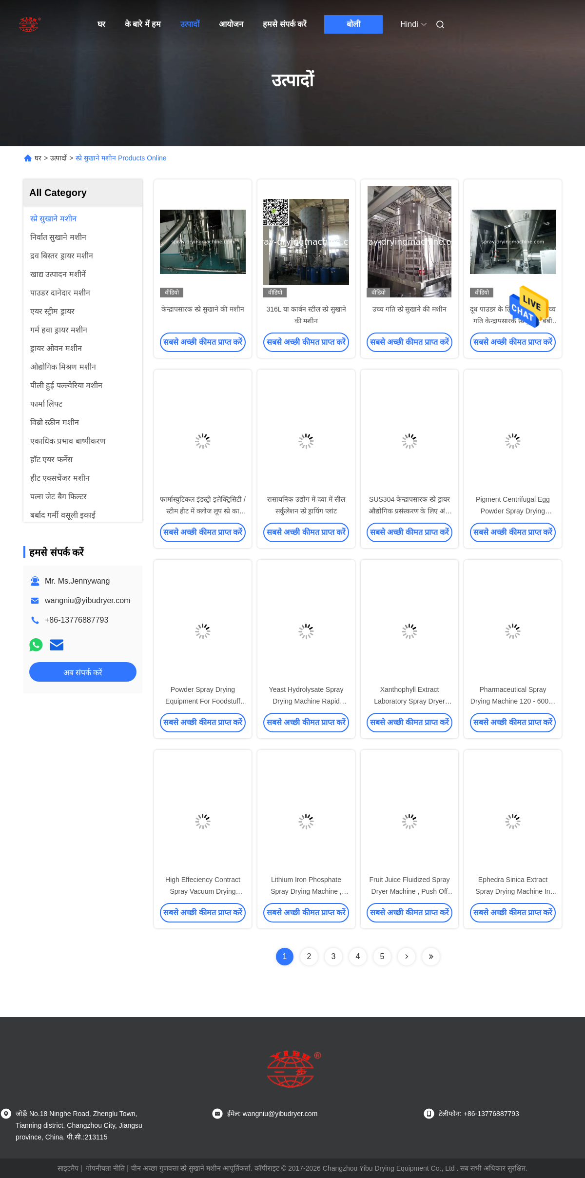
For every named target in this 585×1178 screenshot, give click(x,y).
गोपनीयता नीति (105, 1168)
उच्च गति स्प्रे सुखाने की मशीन (409, 309)
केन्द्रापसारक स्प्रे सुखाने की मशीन (202, 309)
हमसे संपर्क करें (285, 24)
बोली (353, 24)
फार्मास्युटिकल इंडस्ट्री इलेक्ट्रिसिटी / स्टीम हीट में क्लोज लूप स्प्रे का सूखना (203, 511)
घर (101, 24)
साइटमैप (68, 1168)
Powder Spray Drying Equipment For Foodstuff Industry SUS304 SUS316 (202, 701)
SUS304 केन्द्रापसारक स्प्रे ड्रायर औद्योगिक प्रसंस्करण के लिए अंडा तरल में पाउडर (410, 511)
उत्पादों (189, 24)
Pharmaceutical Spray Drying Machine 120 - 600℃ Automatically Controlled (512, 701)
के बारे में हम (143, 24)
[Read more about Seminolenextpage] (406, 956)
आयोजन (231, 24)
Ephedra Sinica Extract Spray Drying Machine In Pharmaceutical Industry (512, 891)
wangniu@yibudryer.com (87, 600)
